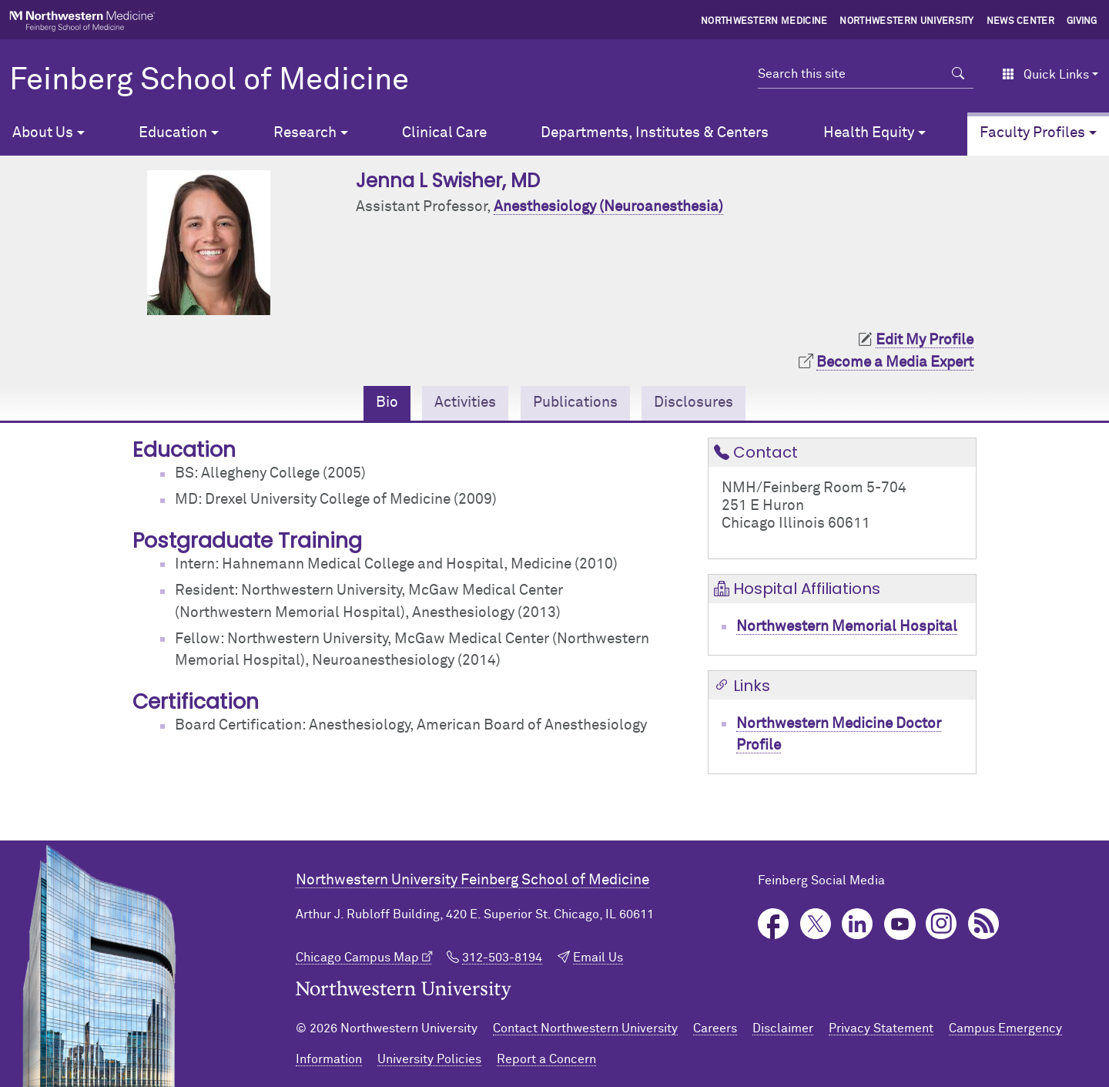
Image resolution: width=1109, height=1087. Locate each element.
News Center (1021, 21)
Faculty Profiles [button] (1032, 133)
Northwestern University (906, 21)
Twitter (816, 924)
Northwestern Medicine (764, 21)
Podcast (984, 924)
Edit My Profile (924, 340)
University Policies (429, 1059)
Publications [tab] (575, 402)
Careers (715, 1028)
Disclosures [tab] (693, 402)
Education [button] (173, 133)
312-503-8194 (502, 957)
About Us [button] (42, 133)
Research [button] (305, 133)
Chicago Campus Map (357, 957)
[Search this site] (850, 74)
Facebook (773, 924)
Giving (1082, 21)
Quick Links (1045, 75)
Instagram (941, 924)
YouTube (900, 924)
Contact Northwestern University (585, 1028)
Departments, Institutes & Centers (655, 133)
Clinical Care (444, 133)
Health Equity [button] (868, 133)
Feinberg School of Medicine (209, 80)
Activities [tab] (465, 402)
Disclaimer (782, 1028)
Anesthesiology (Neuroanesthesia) (608, 207)
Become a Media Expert (894, 362)
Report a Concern (546, 1059)
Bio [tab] (387, 402)
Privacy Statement (881, 1028)
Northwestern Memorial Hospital (846, 626)
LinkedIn (857, 924)
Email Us (598, 957)
